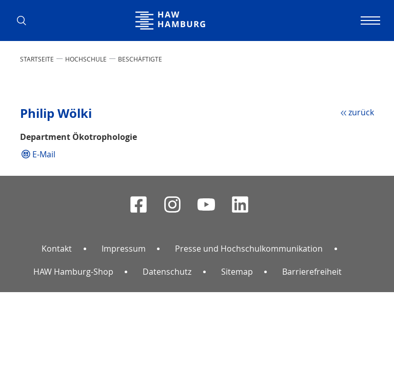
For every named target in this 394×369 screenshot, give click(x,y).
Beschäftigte (140, 59)
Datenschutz (167, 271)
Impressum (124, 248)
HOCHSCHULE (86, 59)
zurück (361, 112)
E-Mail (43, 154)
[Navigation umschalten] (369, 20)
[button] (25, 20)
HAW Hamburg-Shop (73, 271)
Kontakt (57, 248)
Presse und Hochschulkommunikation (249, 248)
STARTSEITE (37, 59)
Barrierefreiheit (312, 271)
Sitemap (237, 271)
